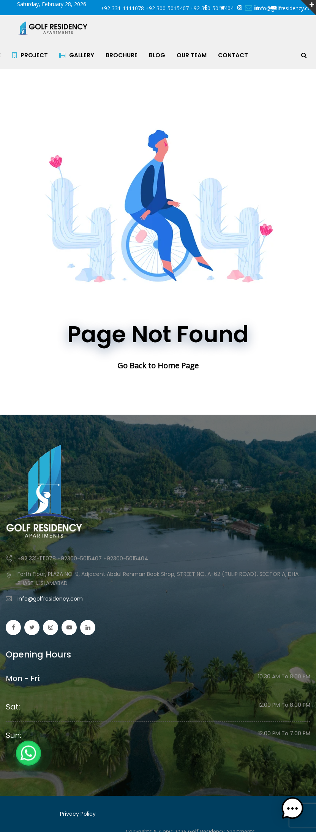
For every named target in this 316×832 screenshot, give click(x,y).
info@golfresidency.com (50, 598)
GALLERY (81, 55)
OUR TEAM (197, 55)
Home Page (178, 365)
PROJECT (35, 55)
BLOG (162, 55)
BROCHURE (126, 55)
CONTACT (238, 55)
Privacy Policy (78, 814)
